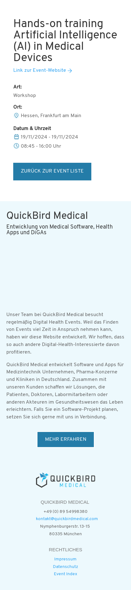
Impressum (65, 559)
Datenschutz (65, 566)
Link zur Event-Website (39, 70)
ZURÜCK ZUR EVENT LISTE (52, 171)
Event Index (65, 574)
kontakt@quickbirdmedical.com (67, 519)
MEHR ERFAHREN (65, 439)
